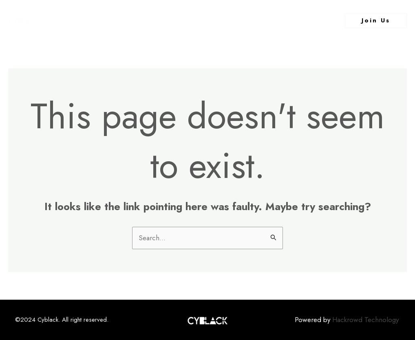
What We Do (236, 20)
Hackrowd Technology (365, 320)
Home (117, 20)
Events (191, 20)
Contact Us (288, 20)
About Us (153, 20)
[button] (376, 20)
